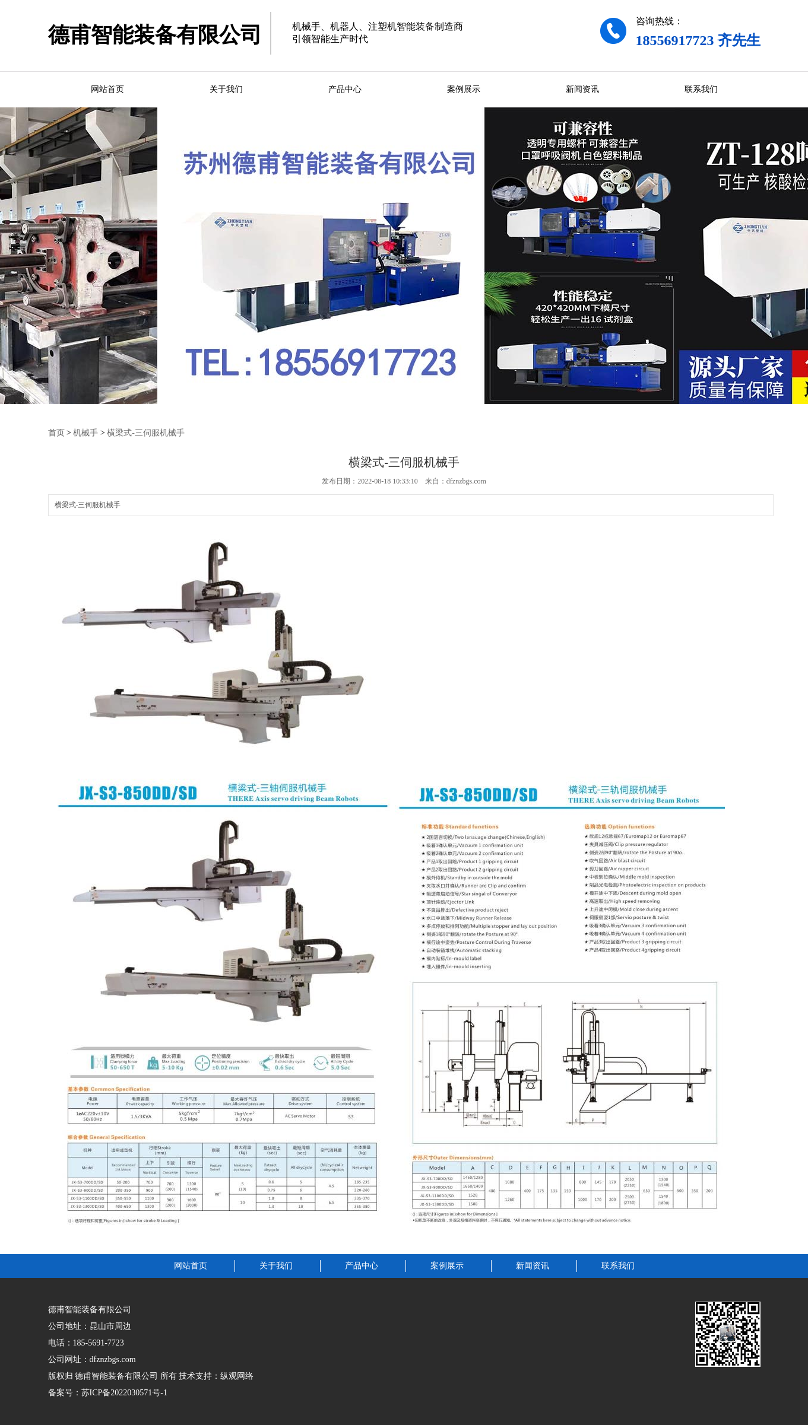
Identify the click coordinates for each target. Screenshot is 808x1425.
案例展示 (463, 89)
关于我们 (226, 89)
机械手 (85, 432)
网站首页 (107, 89)
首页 (56, 432)
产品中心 (345, 89)
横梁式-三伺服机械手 (146, 432)
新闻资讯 (582, 89)
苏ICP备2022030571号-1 (124, 1392)
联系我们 (701, 89)
